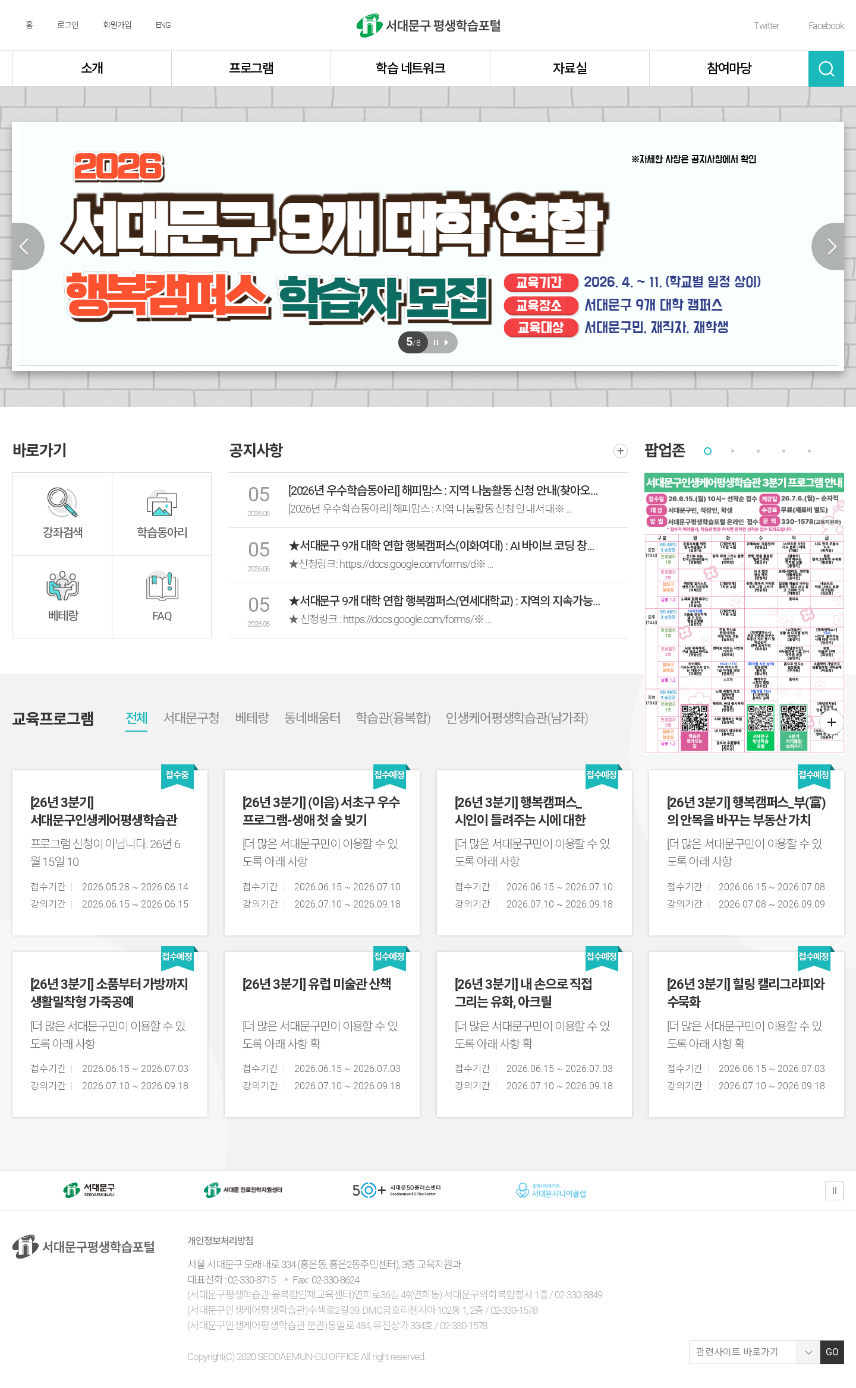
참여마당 (729, 68)
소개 (92, 68)
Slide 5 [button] (810, 451)
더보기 (620, 451)
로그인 (67, 25)
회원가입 (117, 25)
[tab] (708, 451)
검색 (826, 69)
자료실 (570, 68)
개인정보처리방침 (220, 1241)
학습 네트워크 (411, 68)
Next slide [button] (827, 246)
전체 (136, 718)
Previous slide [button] (28, 246)
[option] (428, 244)
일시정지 (436, 342)
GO (832, 1352)
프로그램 (251, 68)
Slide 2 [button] (733, 451)
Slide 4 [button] (784, 451)
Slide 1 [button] (708, 451)
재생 (446, 342)
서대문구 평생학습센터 (428, 25)
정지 (835, 1191)
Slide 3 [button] (759, 451)
